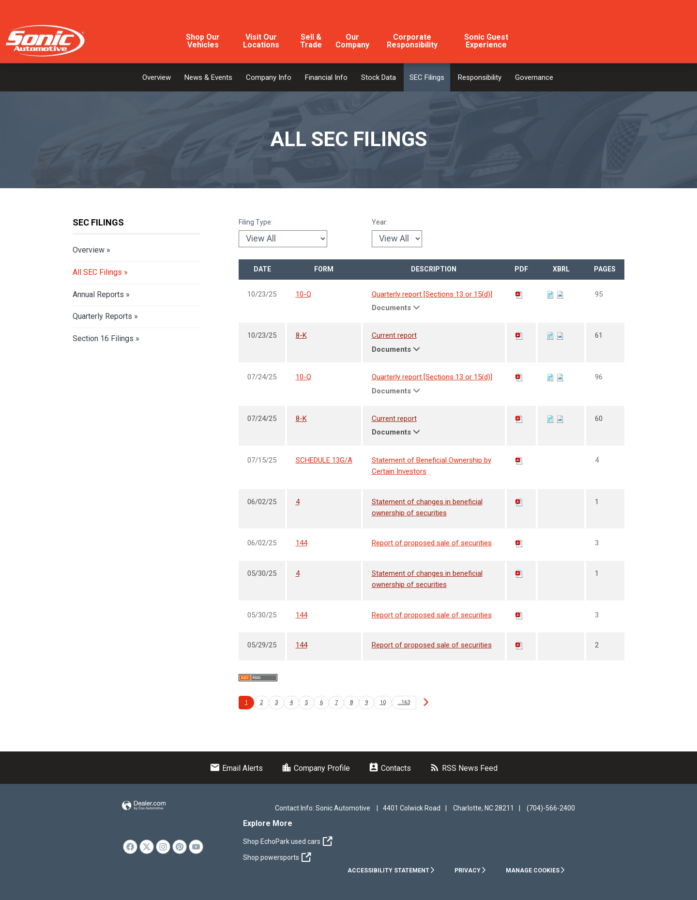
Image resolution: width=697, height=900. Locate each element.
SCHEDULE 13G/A (324, 460)
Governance (534, 77)
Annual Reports (98, 294)
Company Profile (315, 768)
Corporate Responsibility (412, 40)
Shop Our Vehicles (203, 40)
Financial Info (326, 77)
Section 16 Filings (103, 338)
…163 (404, 702)
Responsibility (479, 77)
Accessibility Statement (391, 870)
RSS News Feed (463, 768)
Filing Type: (256, 222)
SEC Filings (426, 77)
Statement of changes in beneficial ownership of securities (427, 507)
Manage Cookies (535, 870)
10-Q (303, 294)
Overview (156, 77)
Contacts (389, 768)
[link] (130, 847)
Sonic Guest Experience (486, 40)
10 (383, 702)
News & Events (208, 77)
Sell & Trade (311, 40)
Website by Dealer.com (144, 806)
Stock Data (378, 77)
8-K (301, 335)
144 (301, 543)
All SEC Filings (97, 272)
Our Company (352, 40)
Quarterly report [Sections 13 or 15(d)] (432, 294)
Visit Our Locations (261, 40)
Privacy (470, 870)
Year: (380, 222)
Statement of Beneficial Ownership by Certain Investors (431, 466)
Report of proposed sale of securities (432, 543)
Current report (394, 335)
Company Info (268, 77)
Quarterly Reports (102, 316)
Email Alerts (236, 768)
